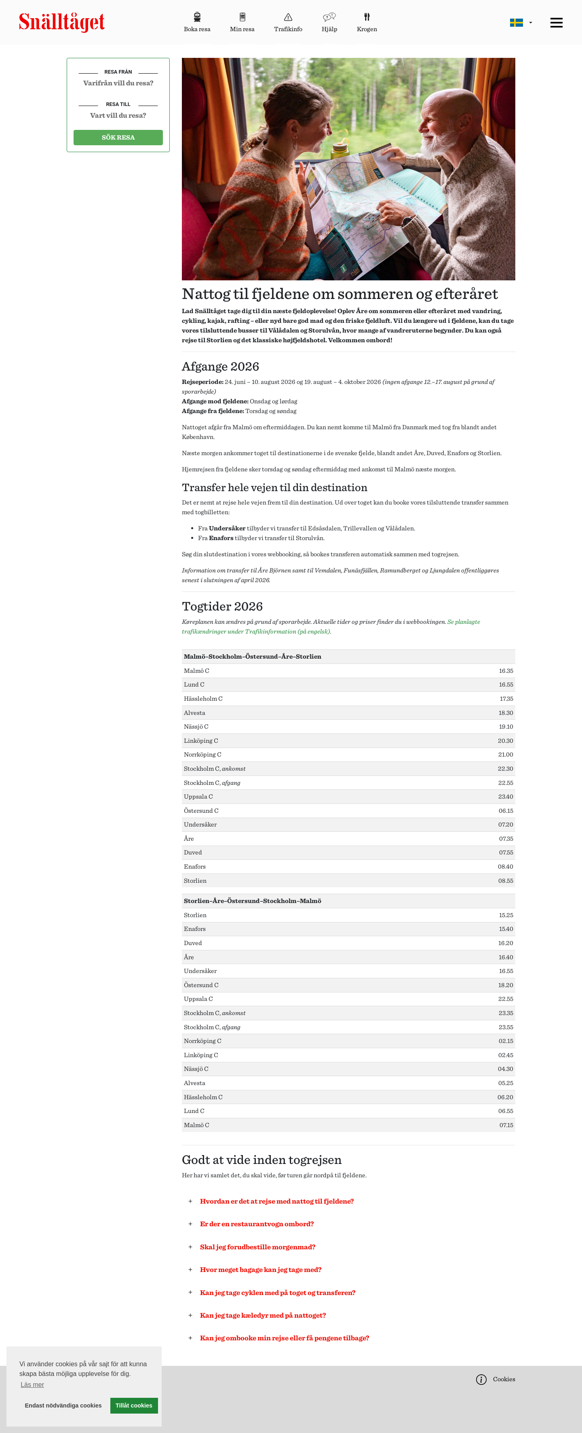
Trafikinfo (288, 21)
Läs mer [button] (32, 1384)
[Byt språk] (521, 22)
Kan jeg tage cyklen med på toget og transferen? (275, 1292)
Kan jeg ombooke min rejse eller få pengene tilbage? (282, 1337)
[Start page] (62, 23)
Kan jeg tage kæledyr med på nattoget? (260, 1315)
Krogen (367, 21)
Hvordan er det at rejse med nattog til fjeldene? (274, 1201)
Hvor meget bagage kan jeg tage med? (258, 1269)
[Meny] (556, 23)
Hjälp (329, 21)
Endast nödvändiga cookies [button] (63, 1405)
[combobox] (118, 82)
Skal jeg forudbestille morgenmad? (255, 1246)
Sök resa (118, 137)
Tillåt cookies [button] (134, 1405)
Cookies (494, 1379)
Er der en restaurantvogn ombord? (254, 1223)
